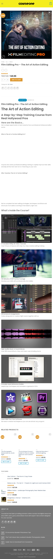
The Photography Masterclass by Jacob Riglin (7, 453)
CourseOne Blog (35, 553)
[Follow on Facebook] (2, 522)
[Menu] (2, 4)
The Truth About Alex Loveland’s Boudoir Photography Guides (25, 537)
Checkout (32, 554)
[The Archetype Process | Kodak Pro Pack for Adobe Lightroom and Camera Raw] (26, 440)
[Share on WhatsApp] (2, 88)
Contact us (44, 553)
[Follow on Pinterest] (14, 522)
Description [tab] (22, 100)
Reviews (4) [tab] (31, 100)
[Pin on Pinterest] (14, 88)
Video (11, 62)
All (7, 62)
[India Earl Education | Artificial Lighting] (44, 440)
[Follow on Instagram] (5, 522)
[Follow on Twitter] (8, 522)
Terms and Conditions (17, 554)
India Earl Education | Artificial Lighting (42, 452)
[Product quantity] (5, 79)
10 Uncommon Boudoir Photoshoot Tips (18, 532)
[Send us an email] (11, 522)
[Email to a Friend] (11, 88)
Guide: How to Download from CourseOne (19, 542)
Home (2, 62)
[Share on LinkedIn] (17, 88)
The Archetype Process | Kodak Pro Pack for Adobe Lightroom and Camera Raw (26, 454)
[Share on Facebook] (5, 88)
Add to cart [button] (6, 461)
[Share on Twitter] (8, 88)
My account (39, 554)
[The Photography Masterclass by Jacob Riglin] (9, 440)
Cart (26, 554)
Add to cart (16, 80)
